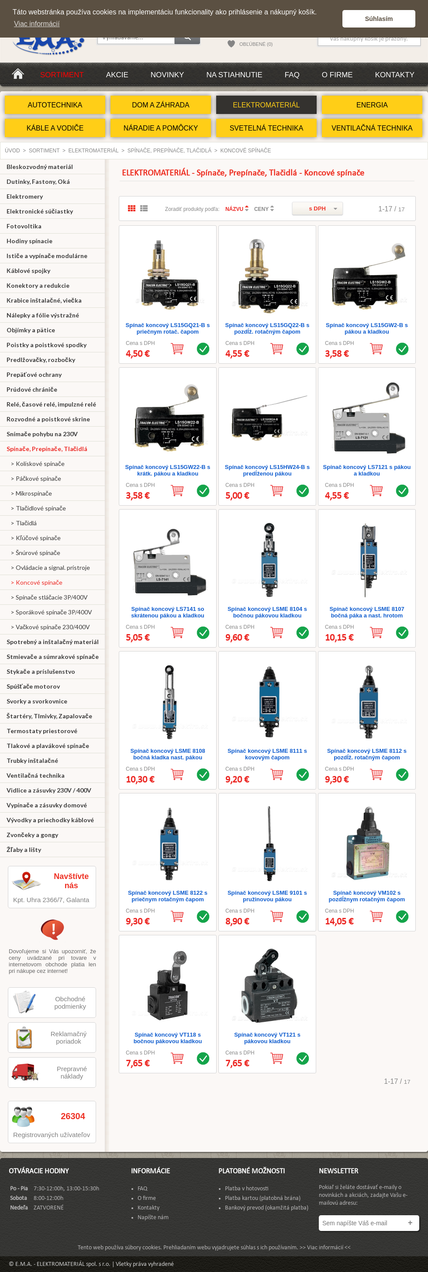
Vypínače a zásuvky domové (47, 805)
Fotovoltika (24, 226)
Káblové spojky (28, 270)
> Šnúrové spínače (33, 552)
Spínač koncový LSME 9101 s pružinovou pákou (267, 896)
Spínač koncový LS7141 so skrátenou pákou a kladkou (167, 612)
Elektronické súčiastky (40, 211)
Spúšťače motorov (33, 686)
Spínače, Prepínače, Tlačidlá (170, 151)
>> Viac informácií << (325, 1247)
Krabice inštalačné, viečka (44, 300)
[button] (333, 18)
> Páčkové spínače (34, 478)
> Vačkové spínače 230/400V (48, 627)
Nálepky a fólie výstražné (43, 315)
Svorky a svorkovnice (37, 701)
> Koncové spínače (34, 582)
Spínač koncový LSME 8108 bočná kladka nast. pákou (167, 754)
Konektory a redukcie (38, 285)
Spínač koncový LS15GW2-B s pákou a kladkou (367, 328)
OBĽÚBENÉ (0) (256, 44)
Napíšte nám (153, 1217)
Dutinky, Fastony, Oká (38, 181)
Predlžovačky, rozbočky (41, 359)
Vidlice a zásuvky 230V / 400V (49, 790)
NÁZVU (234, 209)
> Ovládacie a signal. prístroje (48, 567)
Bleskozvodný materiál (40, 166)
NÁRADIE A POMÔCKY (161, 128)
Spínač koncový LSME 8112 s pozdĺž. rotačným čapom (367, 754)
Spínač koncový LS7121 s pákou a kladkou (367, 470)
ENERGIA (372, 105)
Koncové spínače (246, 151)
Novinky (167, 75)
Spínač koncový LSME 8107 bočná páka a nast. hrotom (366, 612)
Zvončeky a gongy (32, 834)
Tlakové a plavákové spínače (48, 745)
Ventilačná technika (36, 775)
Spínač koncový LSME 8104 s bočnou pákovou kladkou (267, 612)
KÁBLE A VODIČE (55, 128)
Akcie (117, 75)
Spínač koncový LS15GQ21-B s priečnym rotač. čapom (168, 328)
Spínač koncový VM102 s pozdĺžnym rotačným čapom (367, 896)
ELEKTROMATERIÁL (266, 105)
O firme (337, 75)
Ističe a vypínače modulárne (47, 255)
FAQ (292, 75)
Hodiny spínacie (29, 241)
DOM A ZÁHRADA (161, 105)
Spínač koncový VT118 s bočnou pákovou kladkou (168, 1037)
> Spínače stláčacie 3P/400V (47, 597)
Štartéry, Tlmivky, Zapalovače (49, 716)
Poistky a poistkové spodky (46, 344)
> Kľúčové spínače (34, 537)
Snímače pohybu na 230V (42, 434)
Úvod (12, 151)
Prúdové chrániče (32, 389)
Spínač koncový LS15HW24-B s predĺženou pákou (267, 470)
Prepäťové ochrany (34, 374)
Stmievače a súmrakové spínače (53, 656)
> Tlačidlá (22, 523)
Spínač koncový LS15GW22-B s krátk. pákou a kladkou (167, 470)
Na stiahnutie (234, 75)
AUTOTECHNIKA (55, 105)
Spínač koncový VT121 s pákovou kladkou (267, 1037)
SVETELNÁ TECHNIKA (267, 128)
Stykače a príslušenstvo (41, 671)
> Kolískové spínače (36, 463)
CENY (261, 209)
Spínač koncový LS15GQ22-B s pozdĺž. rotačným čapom (267, 328)
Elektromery (25, 196)
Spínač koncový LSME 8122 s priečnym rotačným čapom (167, 896)
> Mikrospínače (29, 493)
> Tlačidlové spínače (36, 508)
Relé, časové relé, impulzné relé (51, 404)
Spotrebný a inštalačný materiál (53, 641)
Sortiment (62, 75)
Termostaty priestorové (42, 730)
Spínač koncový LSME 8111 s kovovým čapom (267, 754)
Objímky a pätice (31, 330)
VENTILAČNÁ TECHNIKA (372, 128)
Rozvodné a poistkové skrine (48, 419)
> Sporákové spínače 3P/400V (49, 612)
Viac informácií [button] (37, 24)
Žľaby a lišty (24, 849)
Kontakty (394, 75)
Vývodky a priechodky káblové (50, 820)
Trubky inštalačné (32, 760)
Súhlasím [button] (379, 18)
